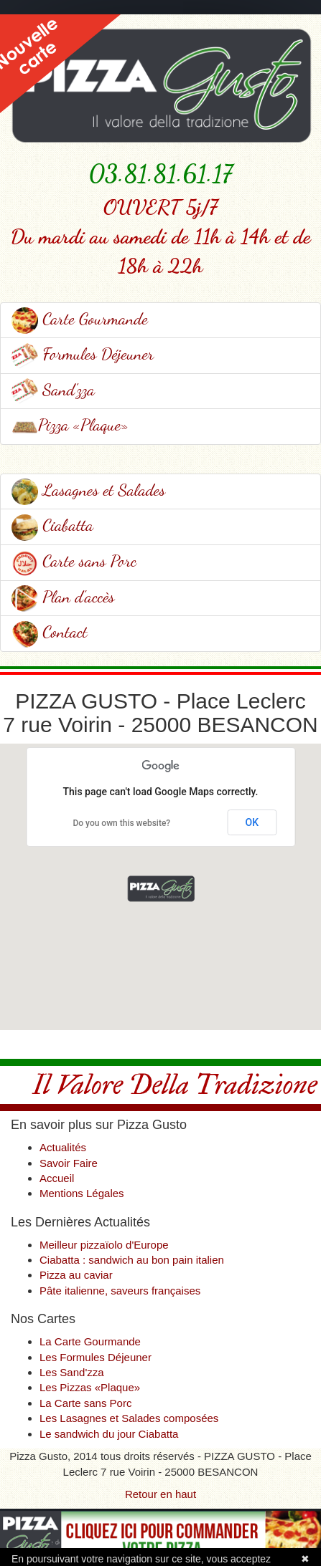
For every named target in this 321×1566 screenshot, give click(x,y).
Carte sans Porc (73, 560)
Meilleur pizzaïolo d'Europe (104, 1245)
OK (252, 822)
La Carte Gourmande (90, 1341)
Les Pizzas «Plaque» (89, 1387)
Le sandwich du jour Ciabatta (108, 1434)
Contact (49, 631)
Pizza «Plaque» (70, 424)
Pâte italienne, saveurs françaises (119, 1290)
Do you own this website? (121, 823)
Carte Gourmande (79, 318)
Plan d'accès (63, 596)
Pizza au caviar (76, 1275)
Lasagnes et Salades (88, 489)
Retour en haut (160, 1494)
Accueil (56, 1178)
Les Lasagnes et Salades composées (128, 1418)
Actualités (62, 1147)
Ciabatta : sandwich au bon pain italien (131, 1260)
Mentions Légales (81, 1193)
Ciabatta (52, 524)
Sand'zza (53, 389)
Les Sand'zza (71, 1372)
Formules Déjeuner (82, 353)
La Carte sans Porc (85, 1403)
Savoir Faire (68, 1163)
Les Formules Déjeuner (95, 1357)
